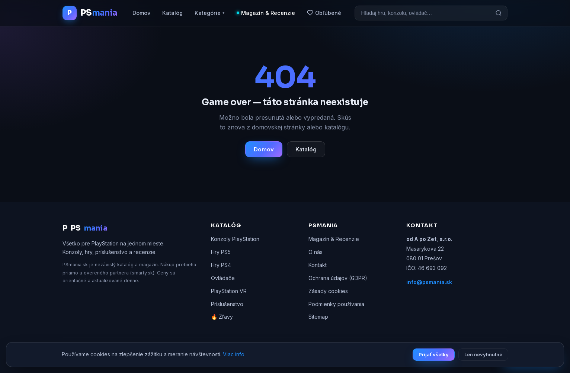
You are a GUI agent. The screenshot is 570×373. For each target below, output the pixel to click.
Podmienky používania (336, 304)
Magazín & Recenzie (268, 13)
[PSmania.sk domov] (90, 13)
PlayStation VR (229, 291)
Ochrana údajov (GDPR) (337, 278)
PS (85, 228)
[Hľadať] (498, 13)
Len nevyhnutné (483, 354)
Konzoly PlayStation (235, 239)
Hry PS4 (221, 265)
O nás (315, 252)
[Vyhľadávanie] (422, 13)
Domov (141, 13)
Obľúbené (324, 13)
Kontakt (317, 265)
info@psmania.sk (429, 282)
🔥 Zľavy (222, 316)
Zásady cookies (328, 291)
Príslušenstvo (227, 304)
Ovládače (223, 278)
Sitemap (318, 316)
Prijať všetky (434, 354)
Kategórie (210, 13)
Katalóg (172, 13)
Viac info (233, 354)
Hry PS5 (221, 252)
